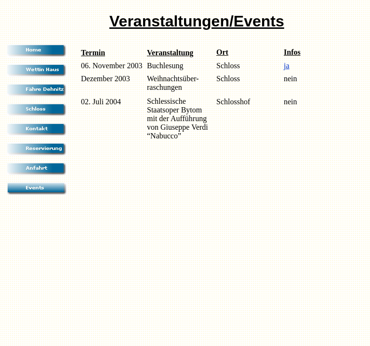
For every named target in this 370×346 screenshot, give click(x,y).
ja (287, 66)
